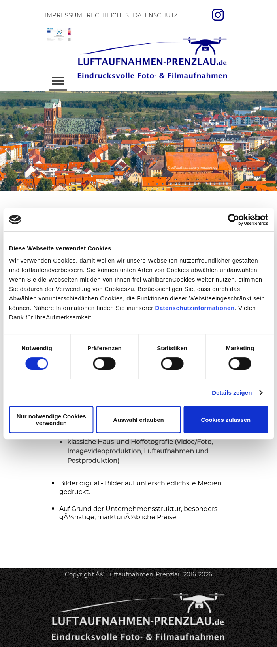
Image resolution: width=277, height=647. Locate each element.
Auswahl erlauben (138, 419)
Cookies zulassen (226, 419)
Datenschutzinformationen (194, 307)
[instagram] (218, 14)
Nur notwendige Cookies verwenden (51, 419)
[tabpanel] (138, 555)
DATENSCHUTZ (155, 15)
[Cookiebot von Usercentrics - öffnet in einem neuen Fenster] (233, 220)
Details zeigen (232, 392)
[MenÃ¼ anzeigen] (58, 81)
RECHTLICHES (108, 15)
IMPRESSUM (63, 15)
